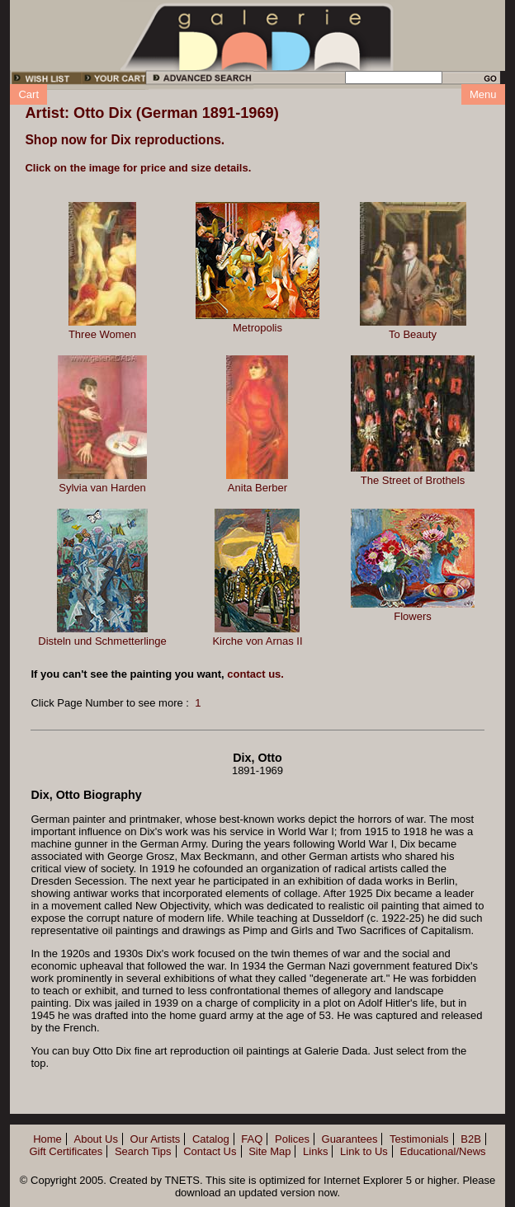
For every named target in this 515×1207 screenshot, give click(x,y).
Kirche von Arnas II (257, 641)
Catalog (210, 1139)
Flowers (413, 616)
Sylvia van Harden (102, 487)
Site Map (269, 1151)
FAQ (251, 1139)
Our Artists (155, 1139)
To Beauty (413, 334)
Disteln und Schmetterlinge (102, 641)
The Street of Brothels (413, 480)
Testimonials (419, 1139)
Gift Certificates (65, 1151)
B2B (471, 1139)
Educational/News (443, 1151)
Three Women (102, 334)
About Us (95, 1139)
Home (47, 1139)
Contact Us (209, 1151)
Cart (28, 94)
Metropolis (257, 328)
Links (315, 1151)
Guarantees (350, 1139)
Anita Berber (257, 487)
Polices (292, 1139)
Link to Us (364, 1151)
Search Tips (143, 1151)
